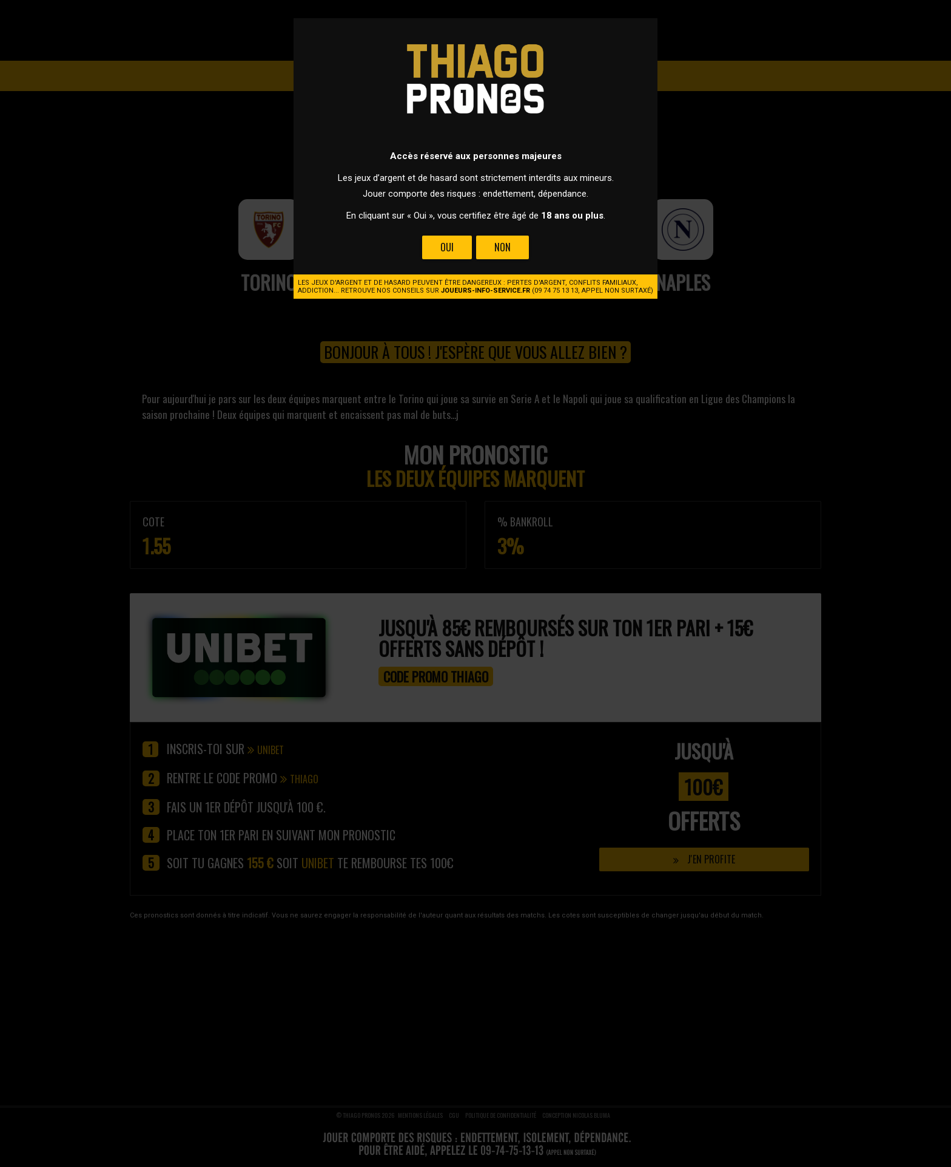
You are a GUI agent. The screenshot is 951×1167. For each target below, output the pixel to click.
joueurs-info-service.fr (485, 290)
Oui (447, 247)
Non (502, 247)
